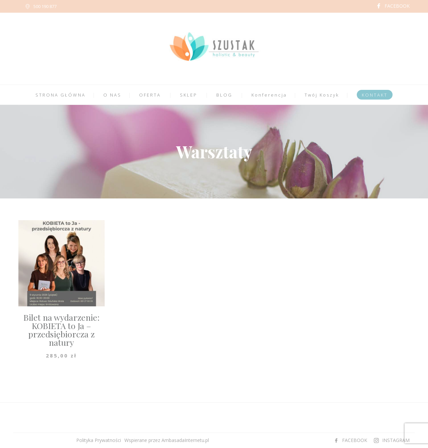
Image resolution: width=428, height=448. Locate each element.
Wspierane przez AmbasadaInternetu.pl (166, 440)
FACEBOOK (397, 6)
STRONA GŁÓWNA (60, 95)
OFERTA (150, 95)
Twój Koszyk (322, 95)
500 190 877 (45, 6)
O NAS (112, 95)
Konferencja (269, 95)
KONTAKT (375, 95)
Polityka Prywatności (98, 440)
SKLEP (188, 95)
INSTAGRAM (396, 440)
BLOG (224, 95)
